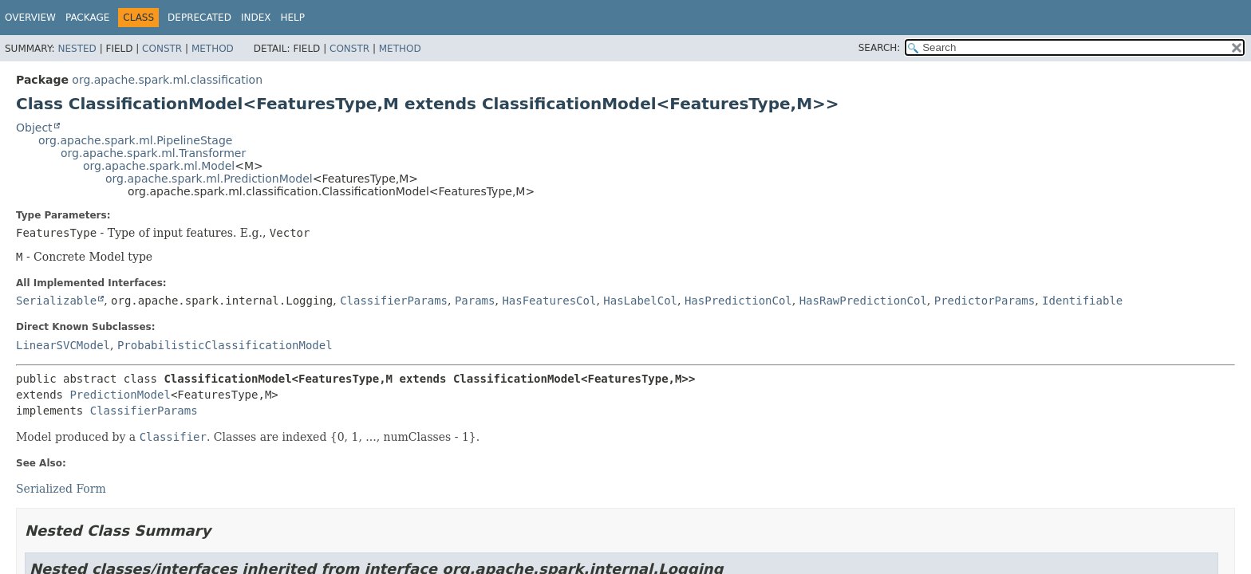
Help (292, 17)
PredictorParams (984, 300)
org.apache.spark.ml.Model (159, 165)
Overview (30, 17)
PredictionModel (119, 394)
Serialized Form (61, 488)
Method (212, 48)
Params (475, 300)
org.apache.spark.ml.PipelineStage (135, 140)
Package (87, 17)
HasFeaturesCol (549, 300)
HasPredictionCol (738, 300)
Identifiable (1082, 300)
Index (256, 17)
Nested (76, 48)
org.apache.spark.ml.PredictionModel (209, 178)
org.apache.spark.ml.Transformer (153, 153)
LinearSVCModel (63, 345)
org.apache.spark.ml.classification (167, 79)
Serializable (56, 300)
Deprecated (199, 17)
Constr (162, 48)
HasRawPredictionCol (863, 300)
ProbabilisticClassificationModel (225, 345)
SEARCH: (879, 47)
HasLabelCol (640, 300)
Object (34, 127)
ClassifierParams (394, 300)
